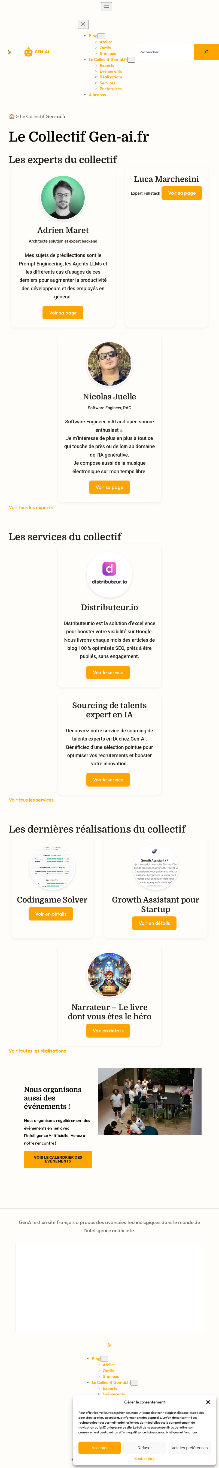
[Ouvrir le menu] (106, 6)
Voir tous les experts (31, 507)
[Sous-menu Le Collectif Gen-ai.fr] (131, 60)
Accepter (100, 1447)
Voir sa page (63, 313)
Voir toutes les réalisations (37, 1051)
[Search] (206, 52)
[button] (208, 1402)
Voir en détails (50, 914)
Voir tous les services (31, 800)
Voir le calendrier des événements (58, 1159)
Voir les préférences (190, 1447)
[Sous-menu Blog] (101, 36)
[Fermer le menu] (83, 24)
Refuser (145, 1447)
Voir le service (108, 672)
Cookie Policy (144, 1459)
